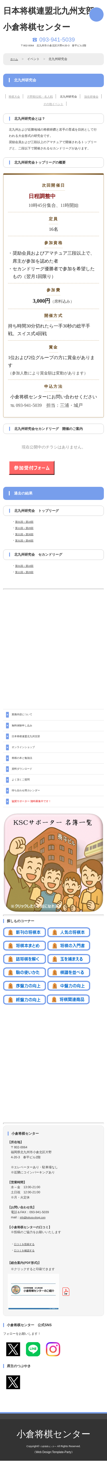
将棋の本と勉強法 (24, 764)
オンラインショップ (26, 751)
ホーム (15, 59)
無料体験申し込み (24, 727)
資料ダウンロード (24, 776)
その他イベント (63, 104)
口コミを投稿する (26, 1256)
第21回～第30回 (26, 534)
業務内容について (24, 715)
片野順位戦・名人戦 (46, 96)
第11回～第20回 (26, 528)
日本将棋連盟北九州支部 (29, 739)
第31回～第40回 (26, 540)
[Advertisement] (53, 644)
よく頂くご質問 (23, 788)
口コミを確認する (26, 1262)
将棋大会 (14, 96)
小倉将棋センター (53, 1446)
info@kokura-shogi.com (36, 1229)
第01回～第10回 (26, 521)
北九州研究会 (81, 96)
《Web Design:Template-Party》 (53, 1464)
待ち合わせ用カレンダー (29, 800)
